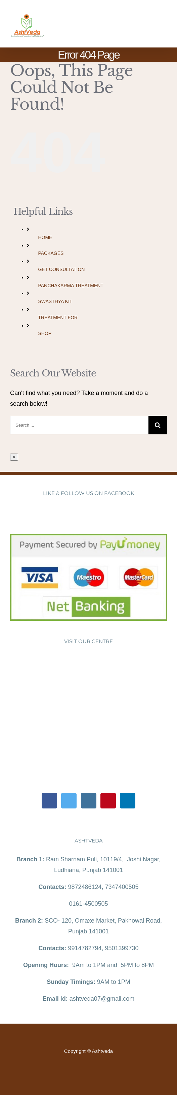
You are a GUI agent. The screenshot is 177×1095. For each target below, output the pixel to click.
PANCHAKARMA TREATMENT (70, 285)
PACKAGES (50, 253)
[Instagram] (88, 800)
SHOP (44, 333)
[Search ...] (79, 425)
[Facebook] (49, 800)
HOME (45, 237)
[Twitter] (69, 800)
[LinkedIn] (127, 800)
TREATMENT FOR (58, 317)
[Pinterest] (108, 800)
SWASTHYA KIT (55, 301)
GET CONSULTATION (61, 269)
